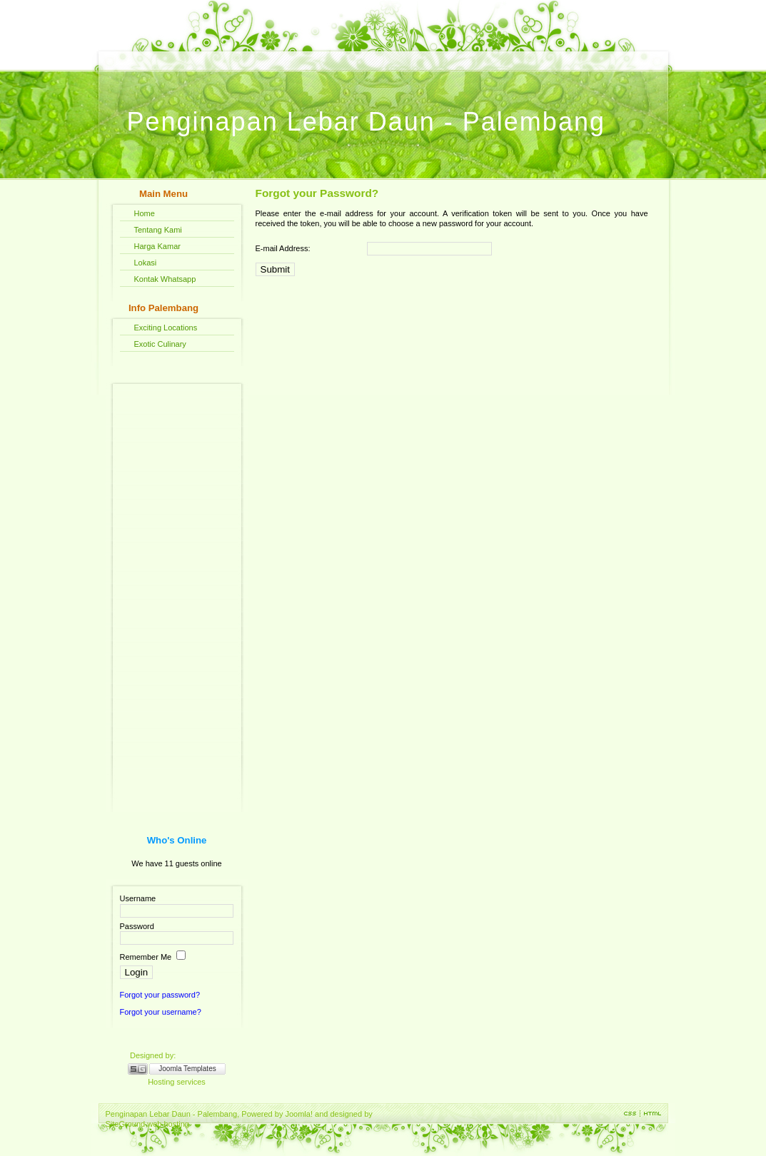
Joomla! (299, 1114)
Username (138, 898)
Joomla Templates (187, 1069)
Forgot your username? (160, 1012)
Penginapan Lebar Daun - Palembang (366, 121)
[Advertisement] (177, 591)
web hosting (168, 1124)
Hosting (161, 1082)
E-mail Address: (283, 248)
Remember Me (146, 957)
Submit (275, 269)
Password (137, 926)
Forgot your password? (160, 994)
